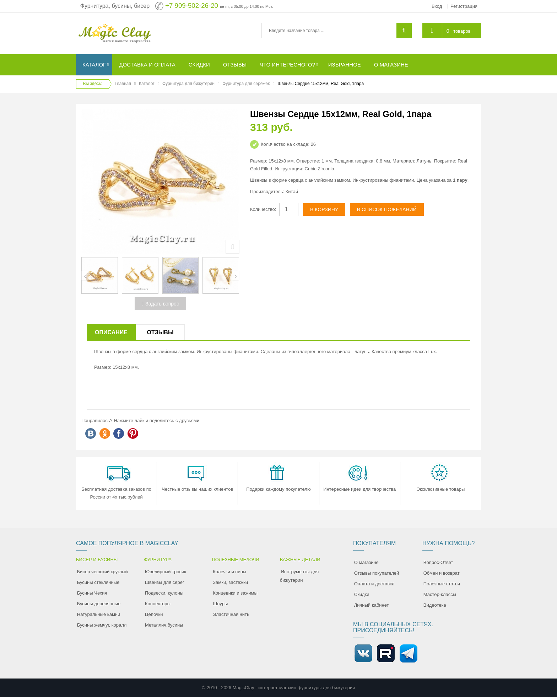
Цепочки (154, 614)
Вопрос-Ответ (438, 562)
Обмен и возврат (441, 573)
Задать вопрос (160, 304)
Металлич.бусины (164, 625)
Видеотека (434, 605)
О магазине (366, 562)
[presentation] (85, 276)
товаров (461, 31)
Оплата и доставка (374, 583)
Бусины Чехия (92, 593)
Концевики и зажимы (235, 593)
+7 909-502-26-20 (191, 5)
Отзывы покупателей (376, 573)
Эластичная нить (231, 614)
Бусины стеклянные (98, 582)
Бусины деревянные (99, 603)
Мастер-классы (439, 594)
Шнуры (220, 603)
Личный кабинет (371, 605)
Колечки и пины (229, 571)
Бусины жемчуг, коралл (102, 625)
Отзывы (160, 332)
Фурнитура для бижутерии (188, 83)
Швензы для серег (164, 582)
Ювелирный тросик (165, 571)
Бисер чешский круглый (102, 571)
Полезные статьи (441, 583)
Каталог (147, 83)
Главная (123, 83)
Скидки (361, 594)
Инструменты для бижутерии (299, 576)
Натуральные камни (98, 614)
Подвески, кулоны (164, 593)
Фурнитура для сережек (246, 83)
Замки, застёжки (230, 582)
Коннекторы (158, 603)
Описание (111, 332)
